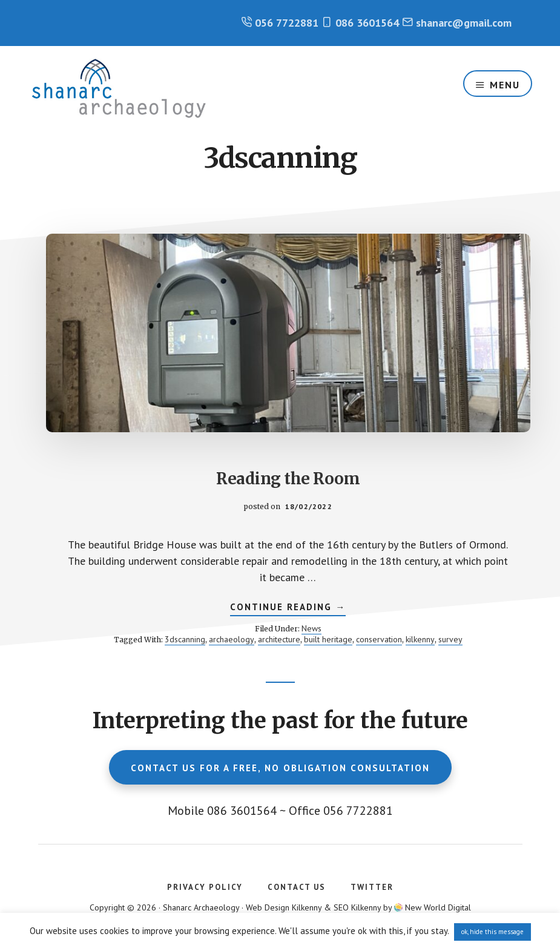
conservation (379, 639)
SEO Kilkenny (357, 907)
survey (450, 639)
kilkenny (420, 639)
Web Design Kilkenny (283, 907)
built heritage (328, 639)
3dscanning (185, 639)
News (311, 628)
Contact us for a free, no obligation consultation (280, 768)
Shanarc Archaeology (118, 88)
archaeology (231, 639)
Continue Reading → (288, 608)
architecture (279, 639)
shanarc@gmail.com (464, 23)
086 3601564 (367, 23)
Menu (505, 85)
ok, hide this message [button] (492, 931)
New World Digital (438, 907)
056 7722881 (286, 23)
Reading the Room (288, 479)
